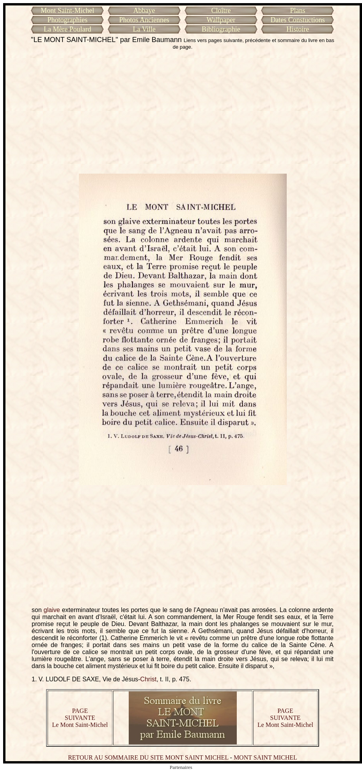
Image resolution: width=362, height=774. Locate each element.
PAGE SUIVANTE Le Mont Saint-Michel (80, 717)
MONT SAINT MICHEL (265, 757)
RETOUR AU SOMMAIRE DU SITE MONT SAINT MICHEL (148, 757)
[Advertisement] (183, 111)
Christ (148, 679)
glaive (52, 610)
